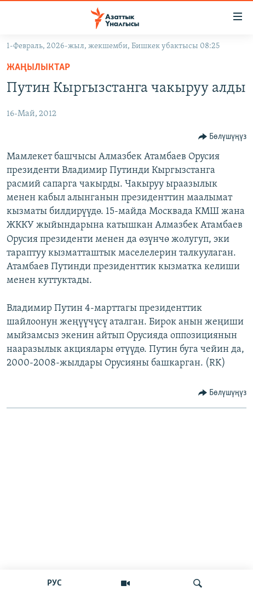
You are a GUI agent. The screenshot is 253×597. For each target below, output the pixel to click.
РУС (54, 583)
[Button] (222, 137)
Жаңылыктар (38, 67)
